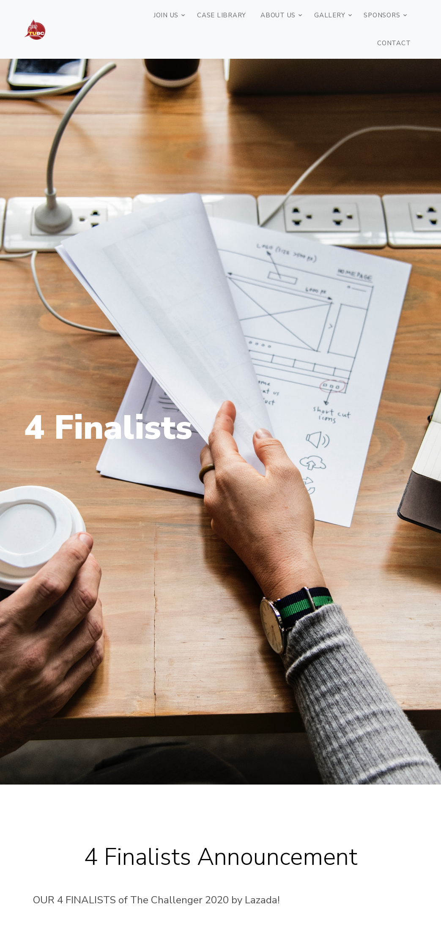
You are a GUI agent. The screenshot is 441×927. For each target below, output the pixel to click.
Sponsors (382, 15)
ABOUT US (278, 15)
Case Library (221, 15)
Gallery (329, 15)
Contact (394, 43)
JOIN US (165, 15)
